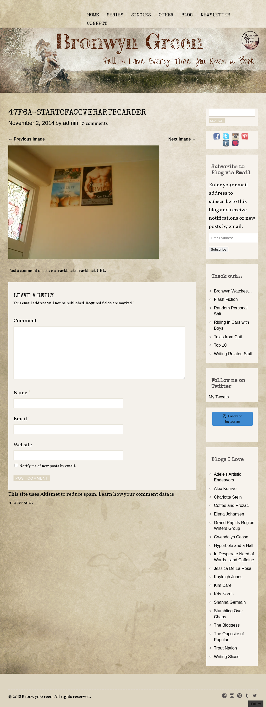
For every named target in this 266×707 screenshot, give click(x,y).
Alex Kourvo (225, 488)
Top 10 (220, 345)
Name (22, 393)
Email (22, 419)
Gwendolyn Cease (231, 536)
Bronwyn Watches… (233, 291)
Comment (25, 320)
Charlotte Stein (228, 497)
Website (23, 445)
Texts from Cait (228, 336)
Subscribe (218, 249)
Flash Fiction (226, 299)
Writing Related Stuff (233, 353)
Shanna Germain (230, 602)
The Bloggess (227, 625)
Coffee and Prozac (231, 505)
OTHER (166, 15)
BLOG (187, 15)
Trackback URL (91, 271)
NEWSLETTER (215, 15)
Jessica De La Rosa (232, 568)
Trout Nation (225, 648)
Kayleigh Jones (228, 576)
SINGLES (141, 15)
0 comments (95, 123)
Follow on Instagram (232, 418)
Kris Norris (224, 593)
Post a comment (22, 271)
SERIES (115, 15)
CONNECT (97, 24)
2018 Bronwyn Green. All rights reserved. (51, 697)
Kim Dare (222, 585)
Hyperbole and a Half (234, 545)
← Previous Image (26, 139)
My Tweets (219, 396)
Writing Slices (227, 656)
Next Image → (182, 139)
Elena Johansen (229, 514)
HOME (93, 15)
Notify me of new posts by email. (47, 466)
